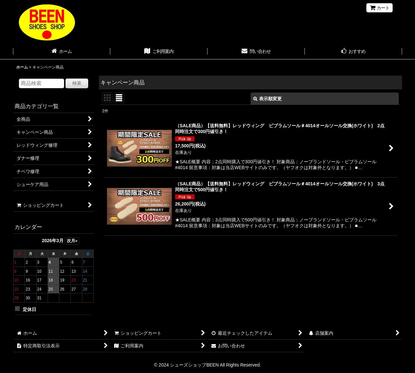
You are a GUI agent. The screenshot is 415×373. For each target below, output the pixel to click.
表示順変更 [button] (267, 98)
